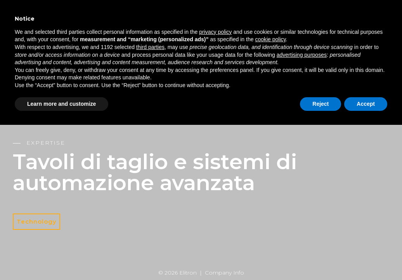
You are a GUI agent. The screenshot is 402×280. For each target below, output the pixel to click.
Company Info (224, 272)
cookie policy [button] (270, 39)
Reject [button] (320, 104)
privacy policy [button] (215, 32)
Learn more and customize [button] (61, 104)
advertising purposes (302, 55)
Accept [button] (366, 104)
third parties (150, 47)
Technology (37, 221)
